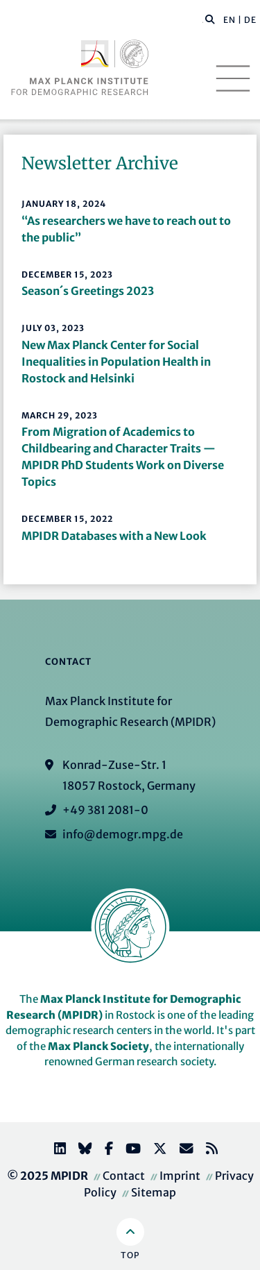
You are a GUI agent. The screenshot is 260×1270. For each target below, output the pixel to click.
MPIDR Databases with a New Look (114, 536)
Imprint (179, 1176)
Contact (124, 1176)
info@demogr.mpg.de (122, 834)
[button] (210, 19)
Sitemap (153, 1192)
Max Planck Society (98, 1046)
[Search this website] (202, 20)
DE (250, 20)
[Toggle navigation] (233, 78)
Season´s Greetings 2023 (87, 291)
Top (130, 1255)
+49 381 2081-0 (105, 810)
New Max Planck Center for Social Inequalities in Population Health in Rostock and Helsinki (116, 361)
